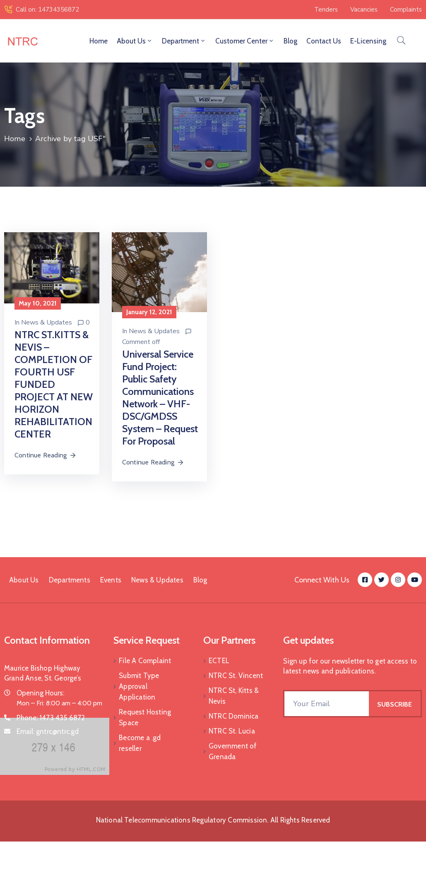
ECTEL (219, 661)
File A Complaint (145, 661)
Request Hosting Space (145, 717)
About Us (135, 41)
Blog (290, 41)
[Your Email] (326, 703)
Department (184, 41)
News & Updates (46, 322)
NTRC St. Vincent (236, 675)
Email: (48, 731)
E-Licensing (368, 41)
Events (110, 580)
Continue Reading (45, 455)
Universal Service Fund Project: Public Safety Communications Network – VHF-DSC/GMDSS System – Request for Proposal (160, 397)
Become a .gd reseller (140, 743)
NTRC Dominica (234, 716)
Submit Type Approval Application (139, 686)
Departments (69, 580)
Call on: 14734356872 (47, 9)
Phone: (51, 718)
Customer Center (244, 41)
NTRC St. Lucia (232, 731)
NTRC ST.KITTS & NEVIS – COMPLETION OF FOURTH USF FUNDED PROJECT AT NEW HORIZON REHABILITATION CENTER (53, 384)
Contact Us (323, 41)
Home (98, 41)
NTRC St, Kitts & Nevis (234, 695)
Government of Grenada (233, 751)
